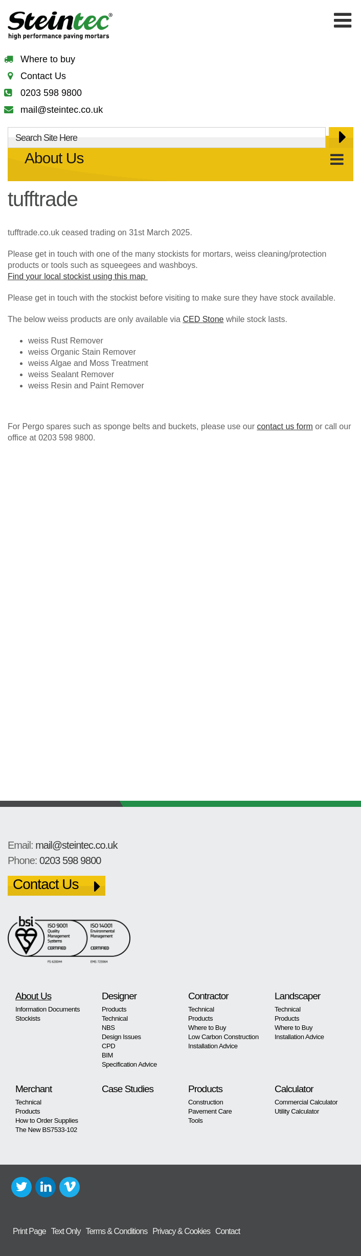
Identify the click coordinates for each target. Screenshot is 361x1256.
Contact (227, 1231)
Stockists (27, 1018)
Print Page (29, 1231)
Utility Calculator (297, 1111)
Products (114, 1009)
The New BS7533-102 (46, 1129)
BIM (107, 1055)
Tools (195, 1120)
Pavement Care (210, 1111)
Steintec (60, 27)
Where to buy (47, 59)
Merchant (33, 1089)
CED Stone (203, 319)
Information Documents (47, 1009)
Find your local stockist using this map (78, 276)
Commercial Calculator (306, 1102)
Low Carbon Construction (223, 1036)
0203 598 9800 (51, 93)
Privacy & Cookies (181, 1231)
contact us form (284, 426)
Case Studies (127, 1089)
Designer (119, 996)
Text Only (66, 1231)
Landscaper (297, 996)
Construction (205, 1102)
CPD (108, 1046)
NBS (108, 1027)
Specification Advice (129, 1064)
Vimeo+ (69, 1187)
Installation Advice (213, 1046)
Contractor (208, 996)
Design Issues (121, 1036)
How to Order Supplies (46, 1120)
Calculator (294, 1089)
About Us (54, 158)
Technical (115, 1018)
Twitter (21, 1187)
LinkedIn (45, 1187)
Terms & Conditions (116, 1231)
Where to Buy (207, 1027)
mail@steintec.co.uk (61, 110)
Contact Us (43, 76)
